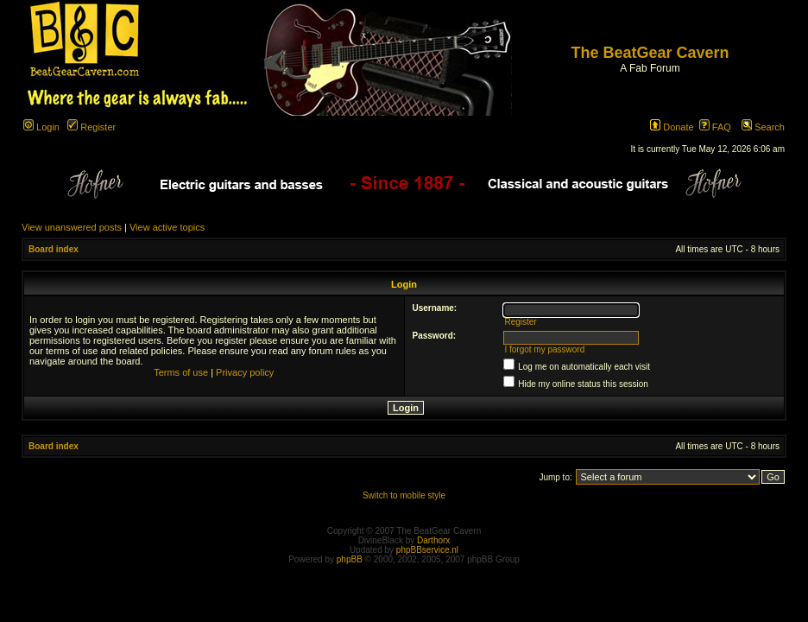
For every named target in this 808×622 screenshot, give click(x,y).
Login (41, 127)
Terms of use (181, 372)
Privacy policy (245, 372)
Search (763, 127)
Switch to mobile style (404, 495)
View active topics (167, 227)
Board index (53, 249)
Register (91, 127)
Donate (672, 127)
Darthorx (433, 540)
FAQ (715, 127)
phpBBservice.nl (427, 550)
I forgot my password (544, 349)
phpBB (350, 559)
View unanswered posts (72, 227)
